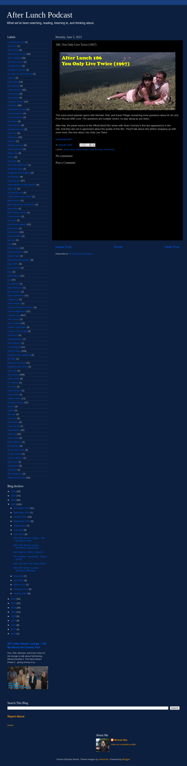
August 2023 (20, 525)
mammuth (104, 759)
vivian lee (12, 469)
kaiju (9, 272)
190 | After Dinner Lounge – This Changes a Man (29, 539)
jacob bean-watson (16, 224)
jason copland (14, 236)
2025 (14, 495)
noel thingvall (14, 347)
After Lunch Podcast (39, 14)
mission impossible (16, 327)
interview (11, 220)
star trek (11, 414)
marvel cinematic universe (20, 307)
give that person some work (21, 204)
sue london (12, 422)
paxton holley (14, 351)
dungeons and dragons (18, 172)
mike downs (13, 319)
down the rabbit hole (17, 165)
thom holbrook (14, 442)
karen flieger (82, 149)
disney (10, 157)
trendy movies (14, 454)
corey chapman (15, 113)
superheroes (13, 430)
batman (11, 78)
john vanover (13, 268)
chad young (13, 93)
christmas (12, 105)
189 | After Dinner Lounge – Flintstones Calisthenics (26, 546)
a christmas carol (15, 42)
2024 (14, 500)
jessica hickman (15, 252)
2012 (14, 633)
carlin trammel (14, 89)
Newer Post (63, 247)
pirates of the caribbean (19, 355)
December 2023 (22, 508)
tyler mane (12, 462)
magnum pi (13, 299)
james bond (69, 149)
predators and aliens (17, 366)
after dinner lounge (16, 54)
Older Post (172, 247)
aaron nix (12, 46)
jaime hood (12, 228)
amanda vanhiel (15, 62)
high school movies (16, 212)
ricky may (12, 370)
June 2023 (19, 534)
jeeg (9, 244)
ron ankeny (13, 382)
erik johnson (13, 176)
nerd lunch (12, 335)
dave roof (12, 133)
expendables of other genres (21, 184)
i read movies (14, 216)
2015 (14, 620)
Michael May (120, 740)
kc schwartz (13, 283)
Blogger (126, 759)
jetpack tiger (13, 256)
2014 (14, 625)
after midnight (14, 58)
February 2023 (21, 589)
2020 (14, 607)
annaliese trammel (16, 70)
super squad (13, 426)
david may (12, 137)
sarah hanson (14, 390)
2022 (14, 599)
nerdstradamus (14, 339)
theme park (13, 438)
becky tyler (12, 82)
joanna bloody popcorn (18, 260)
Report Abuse (15, 716)
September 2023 (22, 521)
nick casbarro (14, 343)
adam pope (13, 50)
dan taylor (12, 121)
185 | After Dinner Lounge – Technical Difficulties (26, 569)
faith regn (12, 188)
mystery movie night (17, 331)
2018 (14, 616)
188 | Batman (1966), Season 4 (28, 552)
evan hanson (13, 180)
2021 (14, 603)
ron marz (11, 386)
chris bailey (13, 97)
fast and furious (15, 192)
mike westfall (13, 323)
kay (9, 279)
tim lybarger (13, 446)
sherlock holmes (15, 402)
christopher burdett (16, 109)
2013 (14, 629)
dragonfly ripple (15, 169)
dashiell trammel (15, 129)
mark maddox (14, 303)
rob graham (109, 149)
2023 (14, 504)
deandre (11, 141)
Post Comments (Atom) (80, 254)
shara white (13, 394)
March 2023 (20, 584)
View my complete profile (123, 744)
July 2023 (19, 530)
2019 (14, 612)
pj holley (11, 359)
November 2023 (22, 512)
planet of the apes (16, 363)
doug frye (12, 161)
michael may (96, 149)
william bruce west (16, 477)
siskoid (10, 406)
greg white (12, 208)
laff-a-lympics (14, 291)
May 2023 (19, 576)
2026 (14, 491)
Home (118, 247)
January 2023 (21, 593)
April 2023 (19, 580)
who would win (14, 473)
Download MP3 (64, 139)
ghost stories (13, 200)
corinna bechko (15, 117)
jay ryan (11, 240)
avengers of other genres (19, 74)
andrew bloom (14, 66)
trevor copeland (15, 458)
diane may (12, 153)
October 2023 (21, 517)
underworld (13, 466)
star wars (12, 418)
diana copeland (15, 149)
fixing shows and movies (19, 196)
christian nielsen (15, 101)
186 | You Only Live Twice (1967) (29, 563)
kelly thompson (14, 287)
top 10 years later (16, 450)
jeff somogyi (13, 248)
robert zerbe (13, 378)
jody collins (12, 264)
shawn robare (14, 398)
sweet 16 (11, 434)
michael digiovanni (16, 311)
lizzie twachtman (15, 295)
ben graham (13, 86)
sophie (10, 410)
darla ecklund (14, 125)
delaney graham (15, 145)
